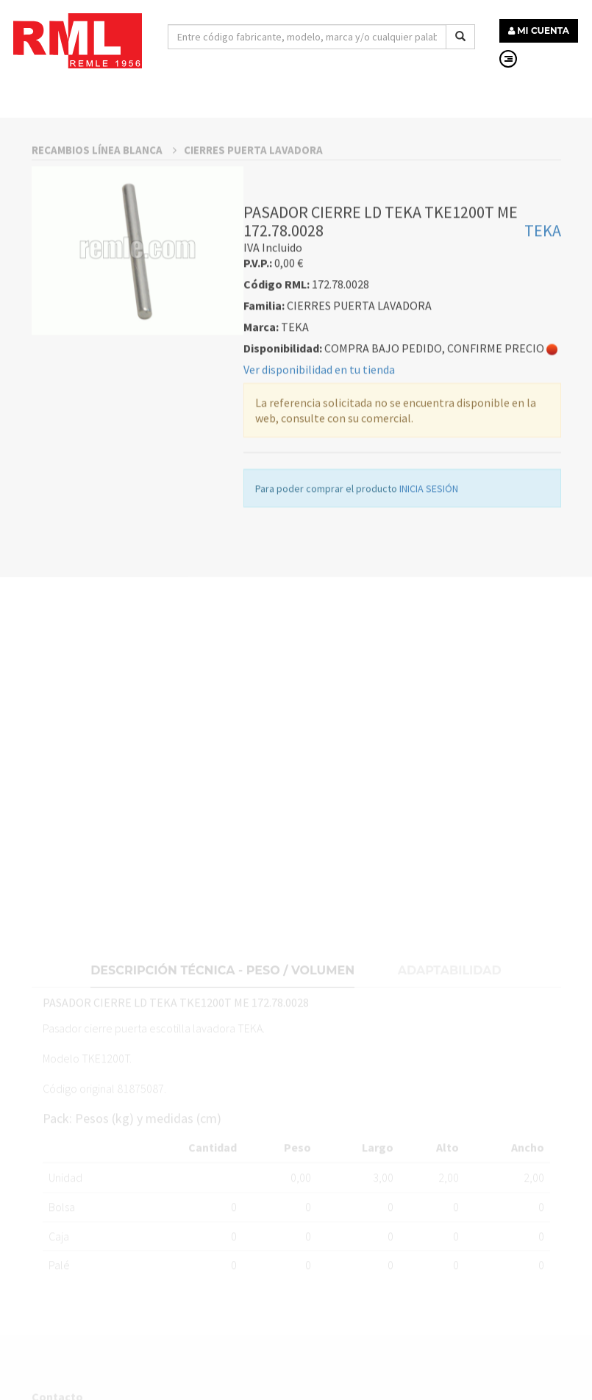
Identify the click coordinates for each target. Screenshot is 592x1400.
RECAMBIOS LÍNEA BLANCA (104, 237)
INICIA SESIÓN (428, 575)
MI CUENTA (538, 30)
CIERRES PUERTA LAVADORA (253, 237)
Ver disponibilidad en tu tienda (319, 456)
